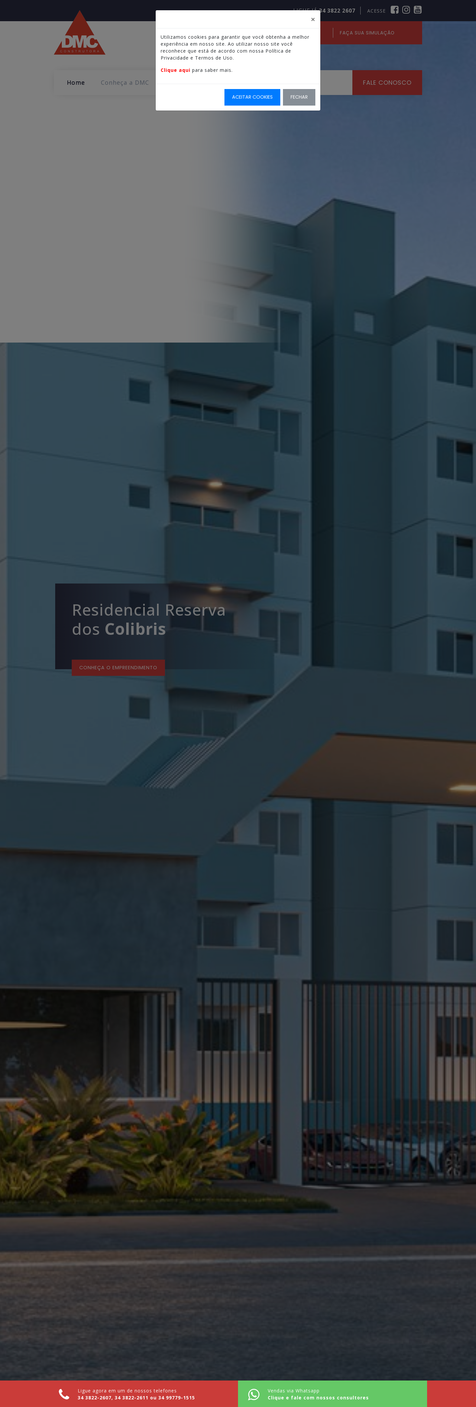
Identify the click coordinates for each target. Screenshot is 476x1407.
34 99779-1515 (176, 1397)
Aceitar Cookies (252, 97)
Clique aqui (175, 70)
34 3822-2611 (131, 1397)
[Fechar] (313, 19)
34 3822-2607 (94, 1397)
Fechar (299, 97)
